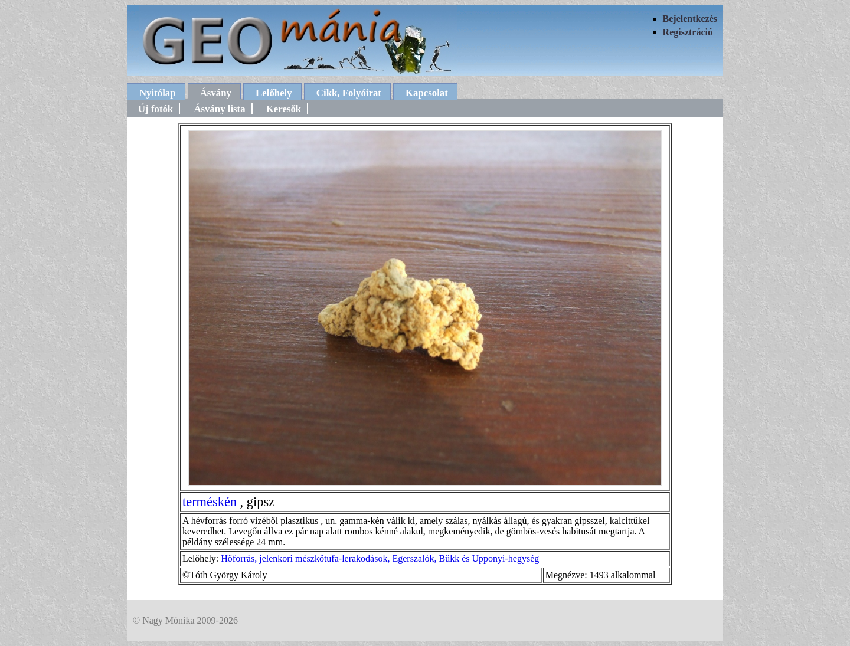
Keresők (283, 108)
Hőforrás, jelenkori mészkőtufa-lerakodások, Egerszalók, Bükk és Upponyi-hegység (380, 558)
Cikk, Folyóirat (348, 93)
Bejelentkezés (690, 19)
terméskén (209, 501)
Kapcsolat (427, 93)
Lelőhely (274, 93)
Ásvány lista (219, 108)
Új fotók (155, 108)
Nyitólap (157, 93)
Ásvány (215, 93)
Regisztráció (687, 32)
